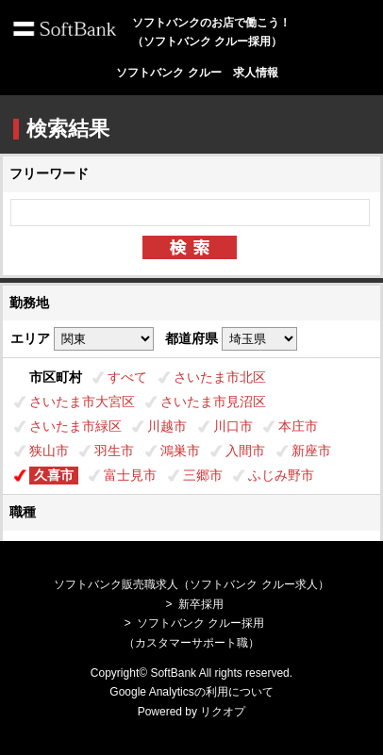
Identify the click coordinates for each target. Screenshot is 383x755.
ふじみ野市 (281, 475)
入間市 (245, 450)
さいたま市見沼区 (213, 401)
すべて (127, 377)
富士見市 (130, 475)
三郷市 (203, 475)
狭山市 (49, 450)
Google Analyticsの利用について (191, 691)
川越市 (167, 426)
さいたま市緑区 (75, 426)
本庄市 (298, 426)
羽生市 (114, 450)
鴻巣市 (180, 450)
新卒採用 (201, 604)
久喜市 (54, 475)
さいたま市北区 (220, 377)
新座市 (311, 450)
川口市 (233, 426)
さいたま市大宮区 (82, 401)
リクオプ (222, 711)
